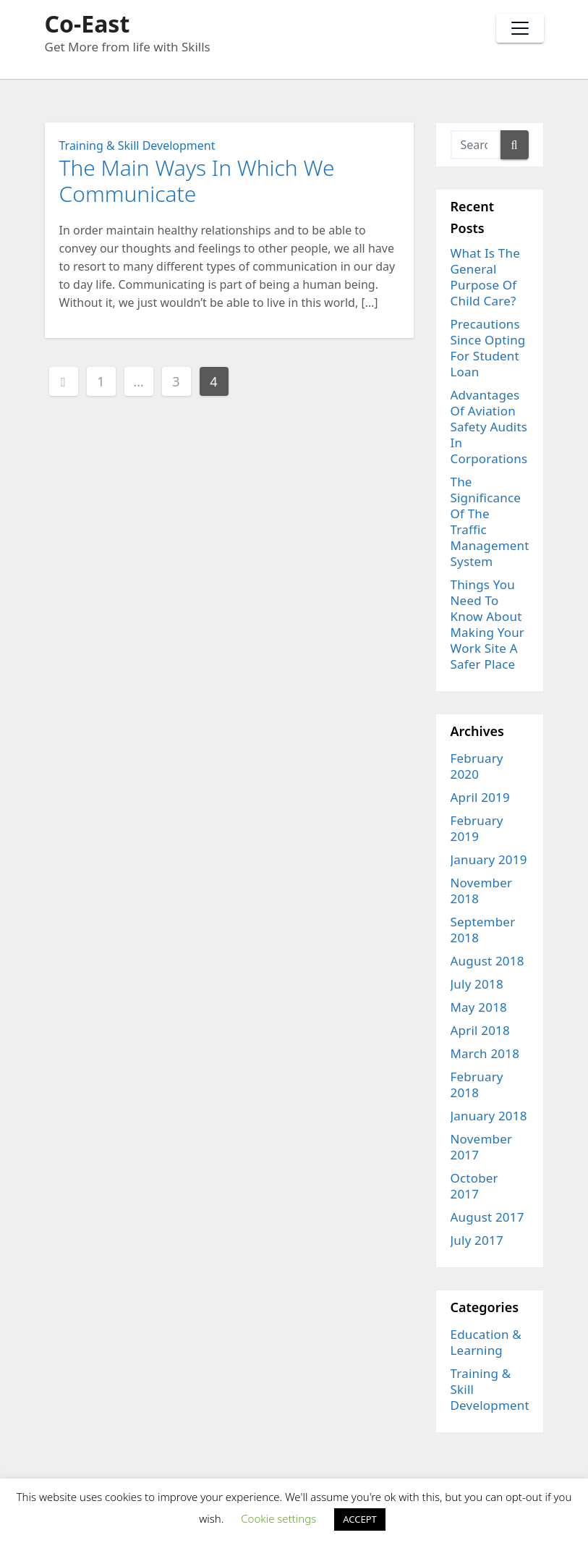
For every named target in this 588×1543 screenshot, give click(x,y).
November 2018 (482, 890)
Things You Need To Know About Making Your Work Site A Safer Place (488, 624)
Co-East (87, 23)
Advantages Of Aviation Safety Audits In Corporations (489, 426)
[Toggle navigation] (520, 28)
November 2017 (482, 1146)
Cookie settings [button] (278, 1518)
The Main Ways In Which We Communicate (197, 180)
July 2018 (477, 984)
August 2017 (487, 1217)
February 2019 (477, 828)
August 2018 (487, 960)
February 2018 (477, 1084)
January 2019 (489, 859)
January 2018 (489, 1115)
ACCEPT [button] (360, 1519)
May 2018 (479, 1007)
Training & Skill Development (137, 145)
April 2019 (480, 797)
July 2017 (477, 1240)
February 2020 (477, 766)
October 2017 (474, 1186)
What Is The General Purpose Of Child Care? (485, 277)
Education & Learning (486, 1342)
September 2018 (483, 929)
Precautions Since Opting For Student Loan (488, 348)
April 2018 (480, 1030)
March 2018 (485, 1053)
